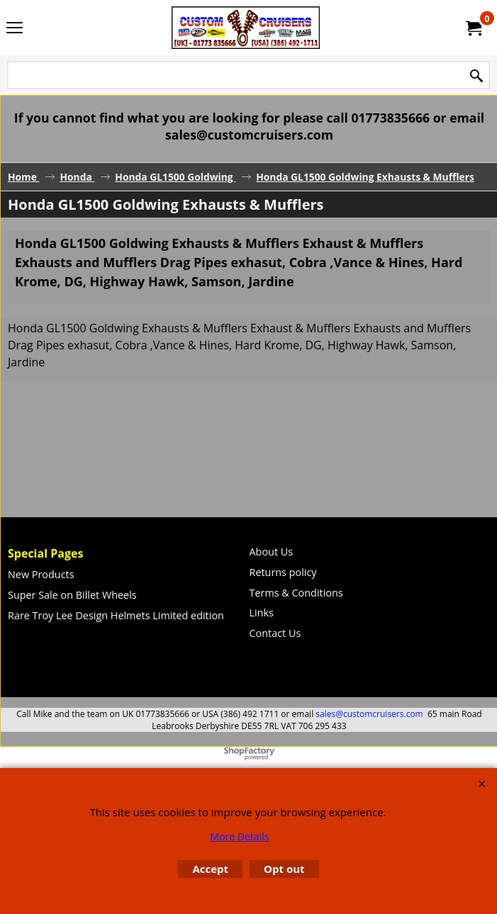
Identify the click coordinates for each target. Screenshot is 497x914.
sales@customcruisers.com (369, 714)
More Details (240, 836)
